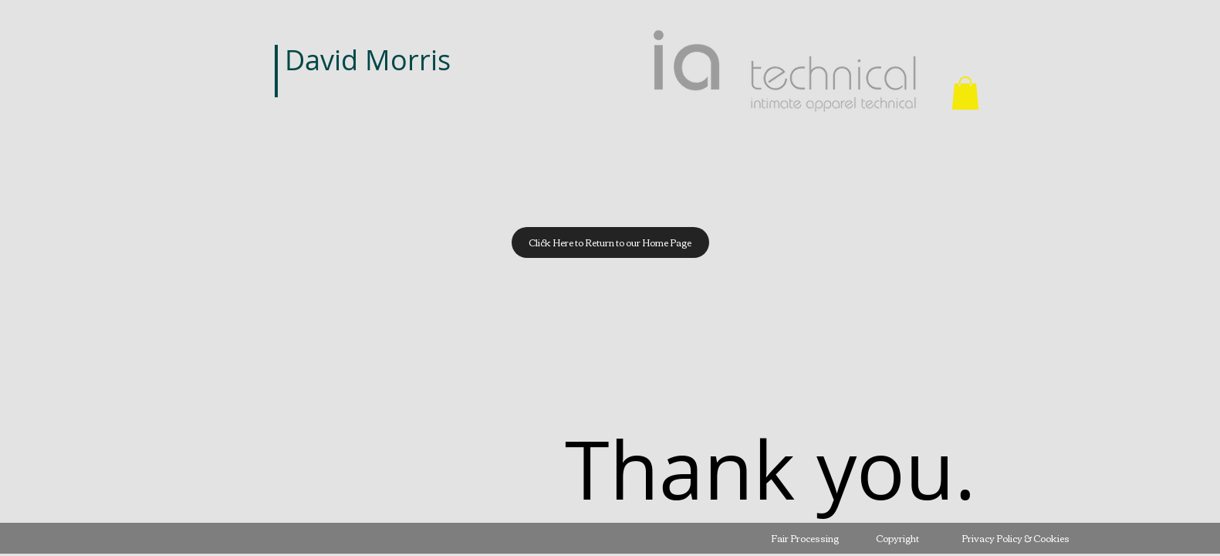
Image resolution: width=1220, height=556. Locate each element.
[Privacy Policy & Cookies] (1015, 538)
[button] (965, 93)
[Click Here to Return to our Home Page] (610, 242)
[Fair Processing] (805, 538)
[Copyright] (897, 538)
